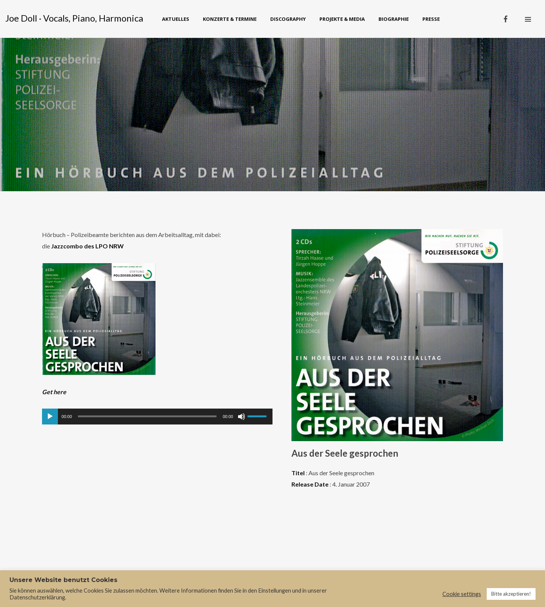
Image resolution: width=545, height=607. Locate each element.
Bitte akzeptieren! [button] (511, 594)
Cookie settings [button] (461, 594)
